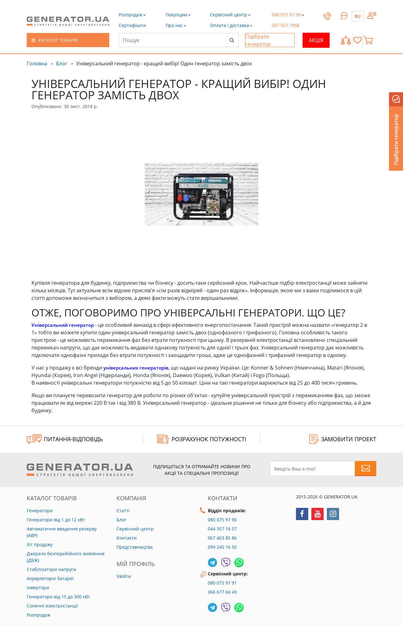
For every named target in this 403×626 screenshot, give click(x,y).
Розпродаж (38, 615)
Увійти (123, 576)
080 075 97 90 (222, 520)
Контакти (126, 538)
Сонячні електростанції (52, 606)
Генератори (40, 510)
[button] (132, 25)
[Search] (232, 40)
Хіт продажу (40, 544)
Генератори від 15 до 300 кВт (58, 597)
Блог (61, 63)
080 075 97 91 (222, 583)
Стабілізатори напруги (51, 569)
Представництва (134, 547)
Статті (123, 510)
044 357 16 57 (222, 529)
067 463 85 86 (222, 538)
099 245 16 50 (222, 547)
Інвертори (38, 587)
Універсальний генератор (64, 324)
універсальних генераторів (137, 367)
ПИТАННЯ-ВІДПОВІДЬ (65, 439)
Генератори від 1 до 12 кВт (56, 520)
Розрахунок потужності (201, 439)
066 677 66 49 (222, 592)
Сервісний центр (135, 529)
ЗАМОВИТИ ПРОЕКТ (342, 439)
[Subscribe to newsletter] (365, 468)
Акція (316, 40)
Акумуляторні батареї (50, 578)
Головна (37, 63)
